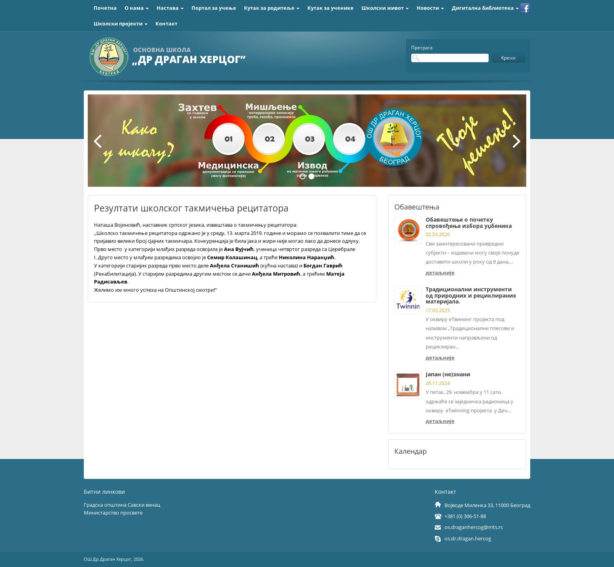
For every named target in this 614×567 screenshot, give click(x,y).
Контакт (166, 23)
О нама (137, 7)
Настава (170, 7)
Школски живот (385, 7)
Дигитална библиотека (485, 7)
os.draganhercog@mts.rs (473, 527)
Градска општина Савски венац (122, 504)
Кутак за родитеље (272, 7)
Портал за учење (213, 7)
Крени (508, 57)
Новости (430, 7)
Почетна (105, 7)
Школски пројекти (121, 23)
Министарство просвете (113, 512)
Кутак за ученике (330, 7)
